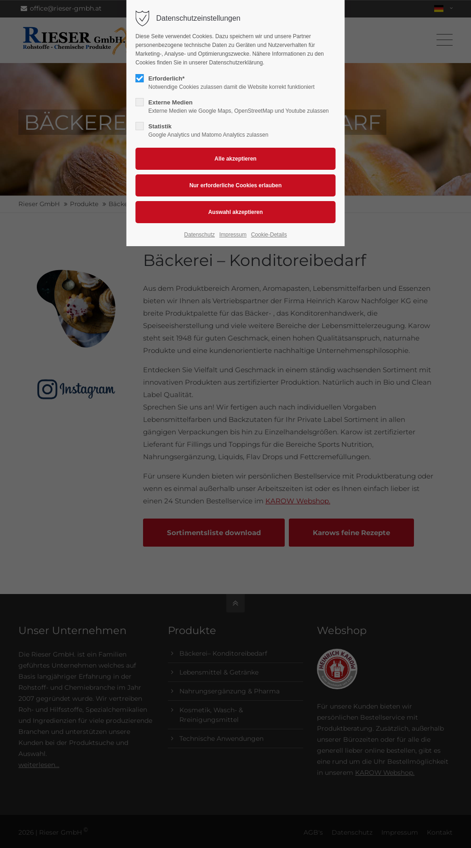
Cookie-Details (269, 234)
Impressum (233, 234)
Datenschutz (199, 234)
